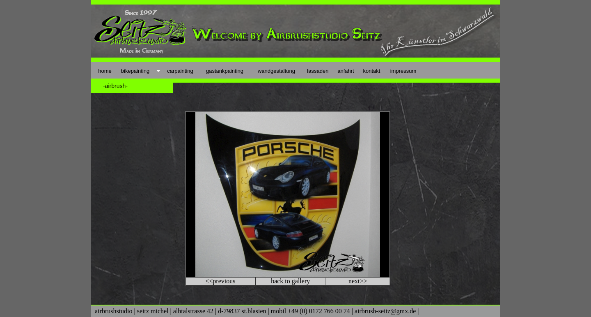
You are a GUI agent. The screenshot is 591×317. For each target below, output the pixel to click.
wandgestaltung (276, 71)
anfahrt (345, 71)
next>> (357, 281)
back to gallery (290, 281)
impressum (403, 71)
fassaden (318, 71)
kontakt (371, 71)
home (105, 71)
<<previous (220, 281)
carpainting (180, 71)
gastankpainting (224, 71)
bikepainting (135, 71)
